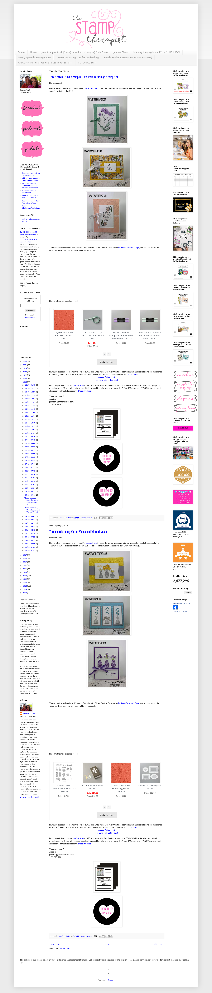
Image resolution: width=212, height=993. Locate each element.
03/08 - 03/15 (30, 540)
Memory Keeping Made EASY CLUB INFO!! (156, 52)
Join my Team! (120, 52)
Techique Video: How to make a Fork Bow (30, 197)
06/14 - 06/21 (30, 478)
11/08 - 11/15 (30, 409)
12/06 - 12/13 (30, 395)
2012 (25, 579)
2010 (25, 586)
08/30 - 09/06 (30, 443)
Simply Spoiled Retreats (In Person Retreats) (128, 58)
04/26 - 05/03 (30, 516)
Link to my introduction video (31, 220)
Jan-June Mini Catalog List (107, 380)
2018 (25, 558)
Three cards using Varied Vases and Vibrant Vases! (78, 531)
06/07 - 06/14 (30, 481)
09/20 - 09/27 (30, 433)
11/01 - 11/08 (30, 412)
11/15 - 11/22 (30, 406)
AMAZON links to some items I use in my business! (45, 63)
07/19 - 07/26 (30, 460)
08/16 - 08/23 (30, 450)
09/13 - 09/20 (30, 436)
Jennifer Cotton (29, 713)
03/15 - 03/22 (30, 537)
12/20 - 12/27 (30, 388)
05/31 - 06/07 (30, 485)
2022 (25, 375)
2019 (25, 555)
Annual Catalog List (106, 377)
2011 (25, 582)
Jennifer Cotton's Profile (181, 603)
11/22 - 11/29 (30, 402)
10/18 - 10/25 (30, 419)
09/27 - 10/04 (30, 429)
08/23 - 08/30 (30, 447)
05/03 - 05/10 (30, 495)
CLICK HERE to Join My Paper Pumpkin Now (29, 233)
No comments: (86, 518)
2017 (25, 562)
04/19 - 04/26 (30, 520)
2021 (25, 378)
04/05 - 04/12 (30, 526)
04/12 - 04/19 (30, 523)
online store (132, 374)
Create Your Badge (180, 611)
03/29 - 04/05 (30, 530)
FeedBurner (30, 317)
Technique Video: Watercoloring (29, 191)
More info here (84, 391)
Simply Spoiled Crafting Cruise (34, 58)
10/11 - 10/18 (30, 423)
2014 (25, 572)
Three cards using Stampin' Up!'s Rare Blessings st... (31, 501)
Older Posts (158, 944)
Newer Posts (55, 944)
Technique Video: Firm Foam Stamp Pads (31, 202)
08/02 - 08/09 (30, 454)
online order (78, 385)
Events (21, 52)
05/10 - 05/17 (30, 491)
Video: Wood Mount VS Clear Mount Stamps (31, 179)
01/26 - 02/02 (30, 547)
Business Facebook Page (128, 247)
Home (33, 52)
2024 (25, 368)
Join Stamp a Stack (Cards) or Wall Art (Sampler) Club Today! (75, 52)
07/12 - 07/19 (30, 464)
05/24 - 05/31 (30, 488)
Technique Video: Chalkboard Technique (31, 207)
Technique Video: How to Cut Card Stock (31, 174)
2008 (25, 593)
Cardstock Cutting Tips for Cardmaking (77, 58)
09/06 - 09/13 (30, 440)
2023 (25, 372)
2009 (25, 589)
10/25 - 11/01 (30, 416)
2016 (25, 565)
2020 (25, 382)
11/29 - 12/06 (30, 399)
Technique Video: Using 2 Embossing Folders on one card (30, 185)
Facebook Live (91, 88)
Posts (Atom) (65, 948)
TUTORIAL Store (87, 63)
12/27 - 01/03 (30, 385)
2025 (25, 365)
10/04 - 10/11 (30, 426)
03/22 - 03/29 (30, 533)
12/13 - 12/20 (30, 392)
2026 (25, 361)
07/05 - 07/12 (30, 467)
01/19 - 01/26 (30, 551)
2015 (25, 569)
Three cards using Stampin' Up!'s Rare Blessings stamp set (83, 76)
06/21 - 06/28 (30, 474)
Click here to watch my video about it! (29, 240)
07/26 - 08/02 (30, 457)
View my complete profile (30, 797)
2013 (25, 576)
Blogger (111, 980)
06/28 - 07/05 (30, 471)
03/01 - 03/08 (30, 544)
